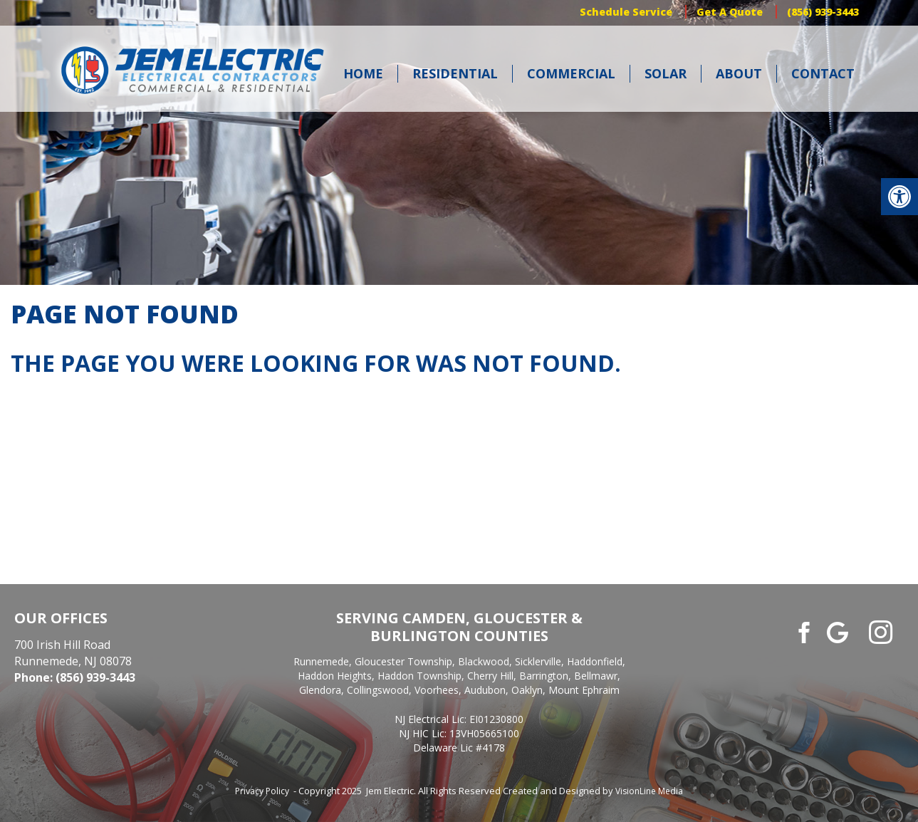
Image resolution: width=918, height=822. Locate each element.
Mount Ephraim (584, 690)
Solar (666, 73)
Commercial (571, 73)
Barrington (543, 675)
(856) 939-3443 (823, 12)
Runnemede (321, 661)
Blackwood (483, 661)
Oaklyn (527, 690)
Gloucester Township (403, 661)
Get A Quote (730, 12)
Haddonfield (594, 661)
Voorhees (436, 690)
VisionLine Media (649, 791)
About (739, 73)
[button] (899, 196)
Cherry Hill (490, 675)
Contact (823, 73)
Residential (455, 73)
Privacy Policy (262, 791)
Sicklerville (538, 661)
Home (363, 73)
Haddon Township (419, 675)
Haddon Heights (335, 675)
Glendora (320, 690)
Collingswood (378, 690)
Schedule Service (626, 12)
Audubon (485, 690)
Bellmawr (595, 675)
